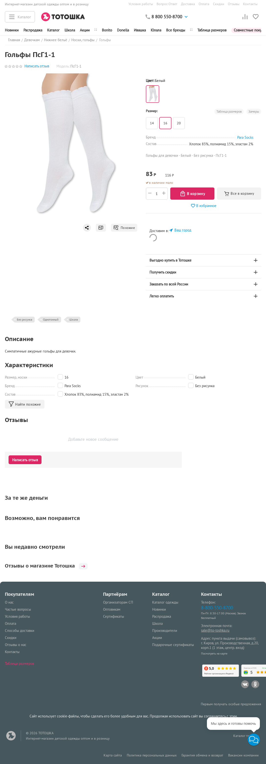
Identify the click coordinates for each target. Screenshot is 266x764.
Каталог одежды (165, 602)
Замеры (253, 111)
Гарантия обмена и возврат (202, 755)
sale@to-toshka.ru (215, 630)
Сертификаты (113, 616)
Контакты (250, 4)
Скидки (218, 4)
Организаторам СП (118, 602)
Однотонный (51, 319)
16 (165, 123)
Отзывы (233, 4)
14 (152, 123)
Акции (85, 30)
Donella (123, 30)
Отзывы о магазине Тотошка (50, 565)
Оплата (204, 4)
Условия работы (140, 4)
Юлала (156, 30)
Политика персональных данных (152, 755)
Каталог (53, 30)
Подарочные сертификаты (173, 644)
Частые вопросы (18, 609)
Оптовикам (111, 609)
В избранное (203, 205)
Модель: (63, 66)
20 (179, 123)
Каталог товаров (246, 736)
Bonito (107, 30)
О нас (9, 602)
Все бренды (175, 30)
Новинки (12, 30)
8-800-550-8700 (217, 608)
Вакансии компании (243, 755)
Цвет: (150, 80)
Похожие (124, 228)
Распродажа (161, 616)
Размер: (152, 111)
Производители (164, 630)
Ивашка (140, 30)
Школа (69, 30)
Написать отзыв (36, 66)
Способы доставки (19, 630)
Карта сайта (113, 755)
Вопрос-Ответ (167, 4)
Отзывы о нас (15, 644)
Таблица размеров (211, 30)
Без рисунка (24, 319)
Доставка (188, 4)
